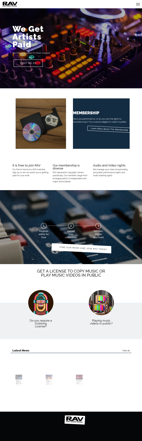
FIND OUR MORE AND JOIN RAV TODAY (70, 248)
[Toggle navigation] (138, 4)
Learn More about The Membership (100, 129)
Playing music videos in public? (101, 322)
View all (126, 350)
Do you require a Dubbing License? (41, 323)
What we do (28, 63)
